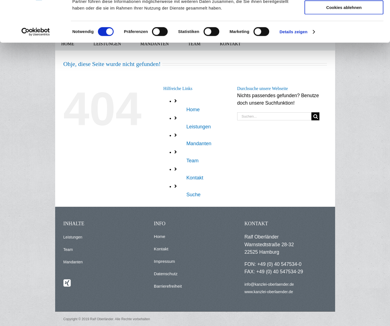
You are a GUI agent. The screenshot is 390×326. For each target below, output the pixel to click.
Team (192, 160)
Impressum (164, 261)
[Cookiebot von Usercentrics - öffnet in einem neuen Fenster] (36, 70)
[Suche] (315, 116)
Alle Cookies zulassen (344, 13)
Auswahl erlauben (344, 30)
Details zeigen (293, 70)
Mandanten (199, 143)
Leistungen (198, 126)
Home (193, 109)
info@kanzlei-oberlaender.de (269, 284)
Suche (193, 194)
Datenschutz (166, 273)
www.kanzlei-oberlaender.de (268, 292)
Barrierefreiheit (168, 286)
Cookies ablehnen (344, 46)
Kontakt (195, 178)
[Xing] (67, 283)
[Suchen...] (274, 116)
